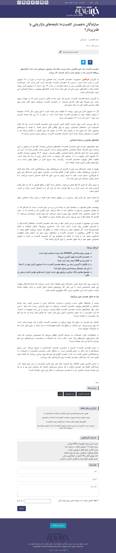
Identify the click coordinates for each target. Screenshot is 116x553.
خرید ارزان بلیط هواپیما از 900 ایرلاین (83, 443)
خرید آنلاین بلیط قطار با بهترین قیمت (83, 450)
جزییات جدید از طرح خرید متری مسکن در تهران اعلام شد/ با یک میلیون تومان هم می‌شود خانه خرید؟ (65, 427)
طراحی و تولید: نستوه (59, 550)
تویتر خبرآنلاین (32, 2)
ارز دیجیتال (69, 394)
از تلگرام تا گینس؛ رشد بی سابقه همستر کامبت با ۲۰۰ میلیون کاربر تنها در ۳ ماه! (54, 264)
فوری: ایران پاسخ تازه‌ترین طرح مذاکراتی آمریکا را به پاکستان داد (66, 413)
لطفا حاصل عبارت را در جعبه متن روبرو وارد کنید (78, 500)
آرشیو (66, 3)
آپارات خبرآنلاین (28, 2)
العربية (91, 3)
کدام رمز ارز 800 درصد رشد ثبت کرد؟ (73, 261)
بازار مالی (83, 39)
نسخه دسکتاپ (58, 525)
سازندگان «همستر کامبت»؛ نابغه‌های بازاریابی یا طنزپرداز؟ (64, 27)
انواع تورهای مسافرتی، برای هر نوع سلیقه (81, 453)
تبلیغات (71, 3)
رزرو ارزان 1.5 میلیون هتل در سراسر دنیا (81, 446)
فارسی (96, 3)
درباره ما (76, 3)
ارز (60, 394)
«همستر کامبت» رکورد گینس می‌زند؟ (73, 257)
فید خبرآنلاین (46, 2)
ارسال (21, 508)
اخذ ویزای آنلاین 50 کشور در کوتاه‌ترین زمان (80, 455)
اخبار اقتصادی (94, 39)
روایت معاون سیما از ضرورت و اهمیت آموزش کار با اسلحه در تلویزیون (66, 418)
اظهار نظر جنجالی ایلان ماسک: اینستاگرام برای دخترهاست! (66, 422)
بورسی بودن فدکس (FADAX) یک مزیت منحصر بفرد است (64, 253)
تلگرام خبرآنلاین (41, 2)
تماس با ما (81, 3)
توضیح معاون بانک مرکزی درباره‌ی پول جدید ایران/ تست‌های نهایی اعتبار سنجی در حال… (53, 274)
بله (23, 2)
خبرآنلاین (83, 11)
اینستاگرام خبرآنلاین (37, 2)
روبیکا (19, 2)
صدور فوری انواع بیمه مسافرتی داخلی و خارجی (79, 458)
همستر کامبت (83, 394)
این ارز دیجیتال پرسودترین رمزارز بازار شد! (71, 268)
